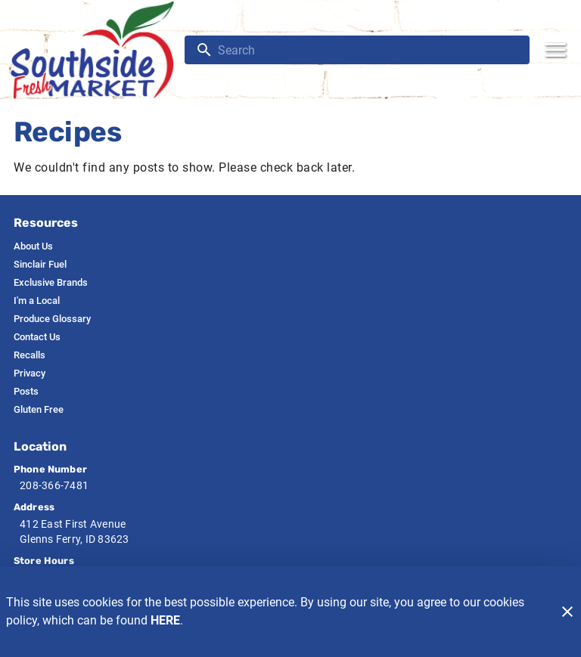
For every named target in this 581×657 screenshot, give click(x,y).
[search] (367, 50)
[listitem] (33, 246)
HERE (165, 620)
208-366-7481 (54, 485)
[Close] (567, 611)
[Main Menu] (555, 50)
